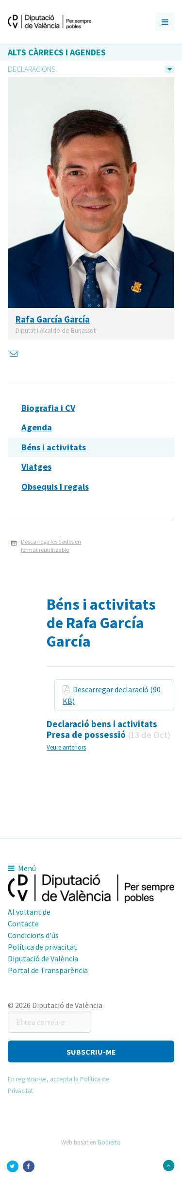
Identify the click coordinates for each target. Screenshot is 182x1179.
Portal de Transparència (48, 970)
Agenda (36, 427)
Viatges (36, 466)
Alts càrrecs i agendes (57, 52)
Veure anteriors (66, 747)
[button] (91, 1051)
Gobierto (109, 1142)
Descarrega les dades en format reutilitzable (51, 545)
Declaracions (31, 69)
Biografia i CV (48, 407)
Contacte (23, 923)
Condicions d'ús (33, 935)
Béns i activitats (53, 447)
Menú (22, 868)
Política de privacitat (42, 947)
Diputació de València (43, 958)
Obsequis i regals (55, 486)
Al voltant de (29, 912)
